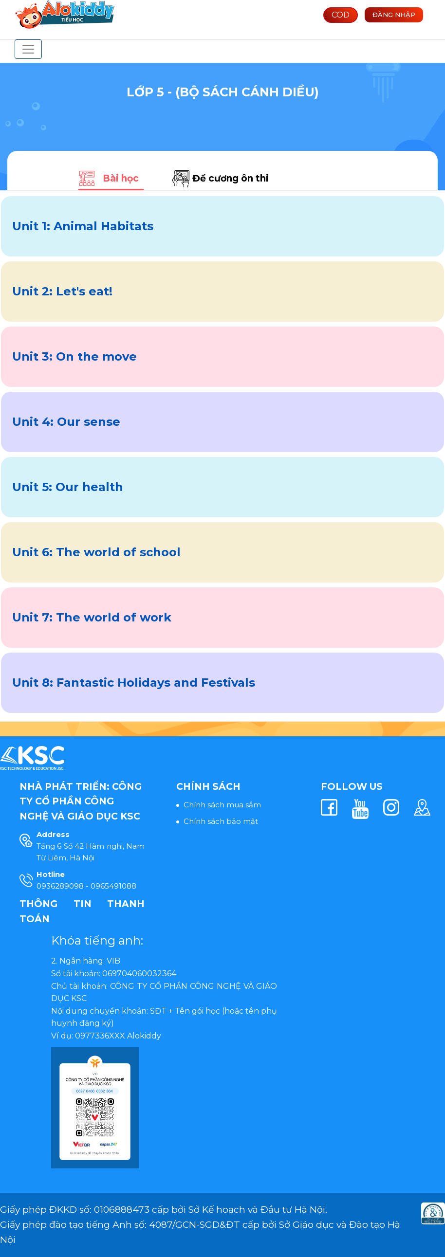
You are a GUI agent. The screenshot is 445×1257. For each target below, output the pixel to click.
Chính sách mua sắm (222, 804)
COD (341, 14)
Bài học (121, 178)
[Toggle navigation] (28, 49)
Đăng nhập (393, 14)
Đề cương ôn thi (230, 178)
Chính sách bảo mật (221, 821)
